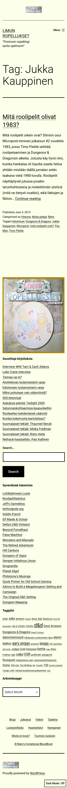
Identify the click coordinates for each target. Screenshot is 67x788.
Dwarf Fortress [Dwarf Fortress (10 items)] (37, 632)
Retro (51, 216)
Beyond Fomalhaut (15, 529)
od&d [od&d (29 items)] (19, 654)
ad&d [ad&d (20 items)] (12, 618)
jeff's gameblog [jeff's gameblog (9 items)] (55, 644)
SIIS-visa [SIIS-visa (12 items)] (15, 665)
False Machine (12, 535)
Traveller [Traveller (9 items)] (39, 665)
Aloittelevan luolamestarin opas (24, 382)
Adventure (18, 221)
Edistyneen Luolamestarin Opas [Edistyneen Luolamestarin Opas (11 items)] (38, 638)
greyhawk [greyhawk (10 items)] (35, 644)
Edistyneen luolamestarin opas (23, 387)
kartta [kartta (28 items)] (41, 649)
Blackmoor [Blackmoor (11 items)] (48, 619)
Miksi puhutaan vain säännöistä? (25, 392)
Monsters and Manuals (18, 540)
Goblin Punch (12, 514)
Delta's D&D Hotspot (16, 524)
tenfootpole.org (13, 509)
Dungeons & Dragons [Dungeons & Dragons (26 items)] (16, 632)
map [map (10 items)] (48, 649)
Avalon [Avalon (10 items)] (28, 619)
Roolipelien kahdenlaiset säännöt (25, 413)
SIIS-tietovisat (12, 398)
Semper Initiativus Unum (19, 560)
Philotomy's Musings (17, 576)
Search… (8, 448)
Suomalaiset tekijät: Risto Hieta (24, 434)
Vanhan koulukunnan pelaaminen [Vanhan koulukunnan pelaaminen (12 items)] (30, 670)
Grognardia (10, 566)
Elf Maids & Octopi (15, 519)
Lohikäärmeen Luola (16, 493)
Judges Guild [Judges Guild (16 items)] (18, 649)
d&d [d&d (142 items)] (38, 625)
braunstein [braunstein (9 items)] (7, 626)
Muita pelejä (39, 216)
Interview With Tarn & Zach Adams (26, 366)
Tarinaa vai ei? (12, 377)
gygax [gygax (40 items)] (44, 643)
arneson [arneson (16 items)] (20, 618)
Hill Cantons (11, 550)
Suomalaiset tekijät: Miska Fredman (27, 429)
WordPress (37, 773)
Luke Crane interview (17, 372)
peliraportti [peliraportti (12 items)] (47, 654)
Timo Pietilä (16, 230)
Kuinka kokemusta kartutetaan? (24, 418)
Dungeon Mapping (15, 602)
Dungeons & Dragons (38, 221)
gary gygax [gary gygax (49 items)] (21, 643)
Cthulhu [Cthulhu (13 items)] (29, 626)
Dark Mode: (55, 783)
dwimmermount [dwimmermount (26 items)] (13, 637)
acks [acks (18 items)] (5, 618)
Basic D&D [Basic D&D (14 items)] (37, 618)
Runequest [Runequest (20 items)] (9, 660)
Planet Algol (11, 571)
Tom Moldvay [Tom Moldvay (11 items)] (26, 665)
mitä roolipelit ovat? (42, 226)
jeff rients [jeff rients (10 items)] (7, 649)
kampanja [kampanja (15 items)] (31, 649)
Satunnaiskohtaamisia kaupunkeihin (27, 408)
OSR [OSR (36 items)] (27, 654)
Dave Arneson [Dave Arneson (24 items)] (52, 626)
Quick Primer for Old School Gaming (27, 581)
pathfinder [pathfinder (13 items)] (36, 654)
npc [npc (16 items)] (13, 654)
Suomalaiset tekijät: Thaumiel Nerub (27, 424)
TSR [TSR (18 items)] (46, 665)
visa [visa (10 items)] (48, 671)
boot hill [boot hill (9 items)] (57, 619)
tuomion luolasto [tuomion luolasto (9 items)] (56, 665)
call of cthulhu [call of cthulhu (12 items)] (18, 626)
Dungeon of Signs (14, 555)
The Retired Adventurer (18, 545)
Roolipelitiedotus (14, 498)
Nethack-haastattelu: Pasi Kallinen (26, 439)
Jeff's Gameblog (14, 504)
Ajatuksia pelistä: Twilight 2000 (24, 403)
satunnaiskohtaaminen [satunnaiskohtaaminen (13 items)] (45, 660)
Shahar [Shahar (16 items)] (6, 665)
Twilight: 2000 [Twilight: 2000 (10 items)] (8, 671)
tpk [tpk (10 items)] (34, 665)
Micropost (23, 226)
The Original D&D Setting (19, 597)
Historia (26, 216)
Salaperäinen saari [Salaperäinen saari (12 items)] (24, 660)
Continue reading (28, 199)
